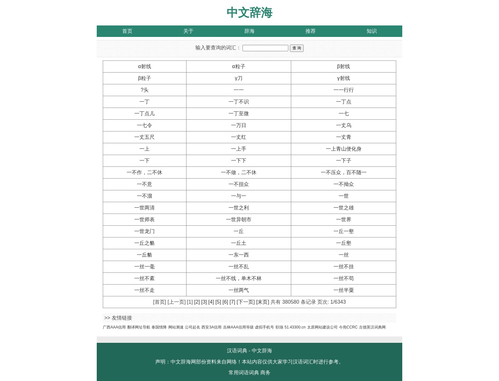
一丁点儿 (144, 113)
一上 (144, 149)
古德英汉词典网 (372, 327)
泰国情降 (159, 327)
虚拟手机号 (264, 327)
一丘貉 (144, 255)
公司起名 (192, 327)
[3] (204, 302)
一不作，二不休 (144, 172)
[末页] (262, 302)
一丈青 (343, 137)
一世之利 (238, 207)
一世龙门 (144, 231)
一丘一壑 (344, 231)
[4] (211, 302)
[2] (197, 302)
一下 (144, 160)
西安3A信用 (211, 327)
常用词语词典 (243, 372)
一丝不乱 (238, 266)
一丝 (344, 255)
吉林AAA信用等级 (238, 327)
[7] (232, 302)
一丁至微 (238, 113)
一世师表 (144, 219)
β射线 (343, 66)
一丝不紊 (144, 278)
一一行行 (344, 90)
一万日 (238, 125)
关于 (188, 31)
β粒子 (144, 78)
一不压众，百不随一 (344, 172)
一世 (344, 196)
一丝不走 (144, 290)
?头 (145, 90)
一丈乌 (343, 125)
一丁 (144, 101)
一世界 (343, 219)
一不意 (144, 184)
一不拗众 (344, 184)
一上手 (238, 149)
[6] (225, 302)
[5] (218, 302)
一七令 (144, 125)
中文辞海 (249, 12)
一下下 (238, 160)
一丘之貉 (144, 243)
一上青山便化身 (344, 149)
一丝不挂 (344, 266)
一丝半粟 (344, 290)
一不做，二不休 (239, 172)
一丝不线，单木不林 (239, 278)
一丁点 (343, 101)
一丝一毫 (144, 266)
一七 (344, 113)
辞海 (249, 31)
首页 (127, 31)
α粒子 (238, 66)
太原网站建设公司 (322, 327)
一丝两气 (238, 290)
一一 (239, 90)
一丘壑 (343, 243)
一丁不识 (238, 101)
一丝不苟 (344, 278)
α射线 (144, 66)
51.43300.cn (295, 327)
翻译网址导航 (138, 327)
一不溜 (144, 196)
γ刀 (238, 78)
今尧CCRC (348, 327)
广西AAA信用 (114, 327)
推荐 (311, 31)
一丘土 (238, 243)
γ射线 (343, 78)
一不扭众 (238, 184)
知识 (372, 31)
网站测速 (176, 327)
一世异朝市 (238, 219)
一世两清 (144, 207)
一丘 (239, 231)
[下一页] (246, 302)
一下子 (343, 160)
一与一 (238, 196)
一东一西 (238, 255)
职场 (279, 327)
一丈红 (238, 137)
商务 (265, 372)
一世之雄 (344, 207)
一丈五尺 (144, 137)
